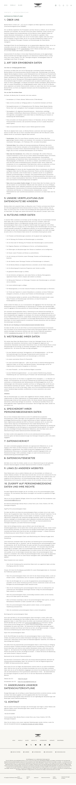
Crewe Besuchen (60, 753)
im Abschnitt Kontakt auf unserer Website (32, 725)
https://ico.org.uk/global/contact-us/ (27, 683)
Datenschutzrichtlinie (21, 14)
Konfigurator (48, 753)
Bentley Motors (15, 753)
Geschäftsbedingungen (10, 50)
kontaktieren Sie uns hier (16, 334)
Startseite (7, 14)
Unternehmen (36, 753)
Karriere (26, 753)
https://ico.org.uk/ (22, 680)
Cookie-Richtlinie (25, 50)
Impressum (36, 779)
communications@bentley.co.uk (12, 501)
